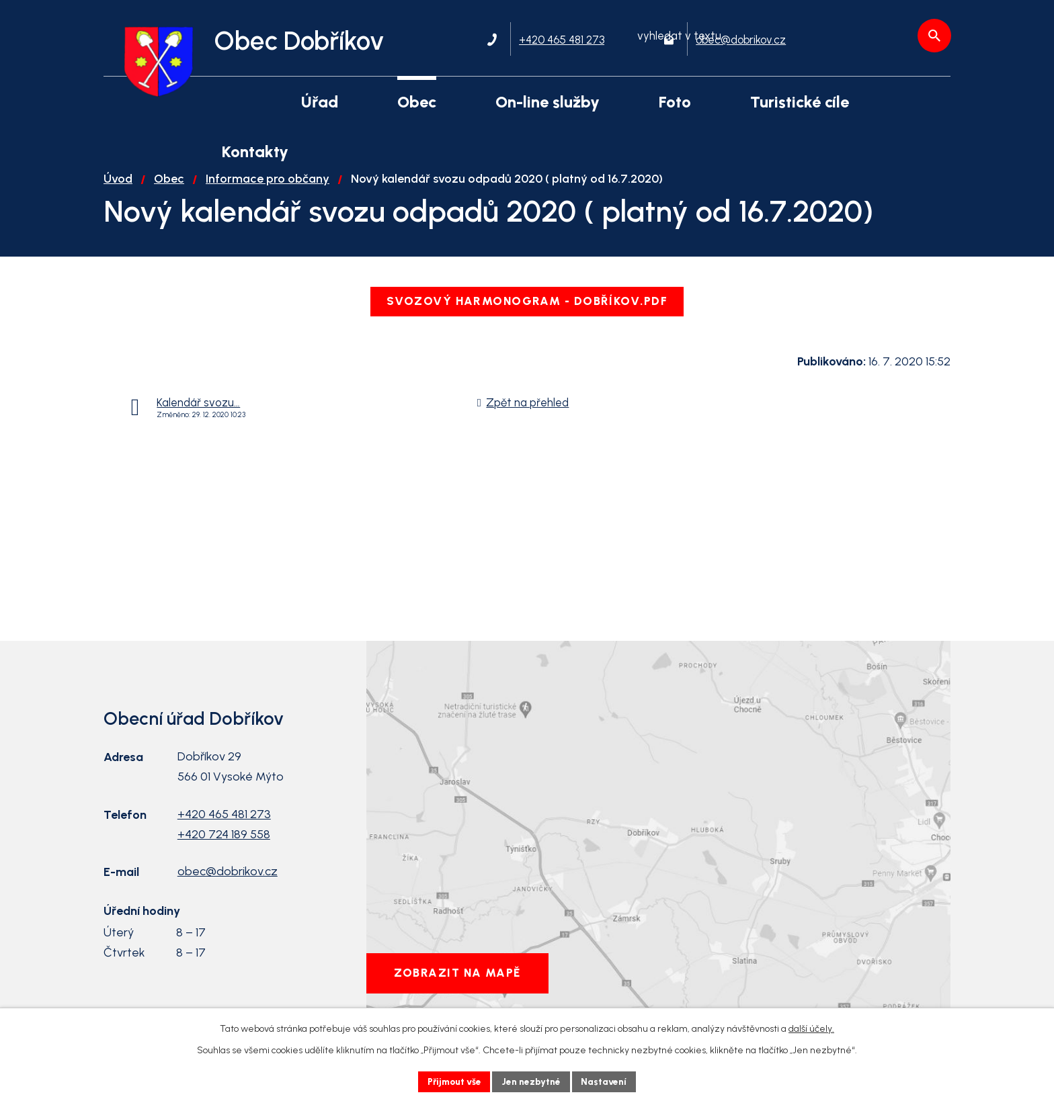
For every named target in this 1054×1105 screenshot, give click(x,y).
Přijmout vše (452, 1081)
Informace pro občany (267, 190)
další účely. (811, 1028)
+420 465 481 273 (224, 826)
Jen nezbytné (532, 1081)
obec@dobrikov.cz (227, 883)
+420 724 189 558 (223, 846)
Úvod (118, 190)
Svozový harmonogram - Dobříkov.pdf (527, 313)
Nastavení (607, 1081)
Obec (169, 190)
